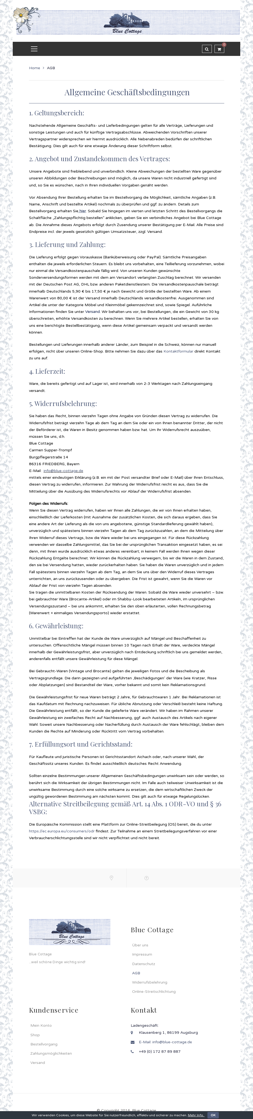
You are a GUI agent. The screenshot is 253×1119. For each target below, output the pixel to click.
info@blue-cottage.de (63, 470)
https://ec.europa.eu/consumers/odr (62, 831)
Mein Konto (41, 1025)
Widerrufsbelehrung (149, 982)
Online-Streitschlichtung (154, 991)
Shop (35, 1035)
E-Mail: (145, 1042)
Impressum (142, 954)
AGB (136, 973)
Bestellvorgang (43, 1044)
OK (213, 1115)
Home (34, 68)
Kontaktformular (179, 351)
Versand (92, 311)
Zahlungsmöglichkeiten (51, 1053)
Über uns (140, 945)
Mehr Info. (196, 1115)
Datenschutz (143, 964)
